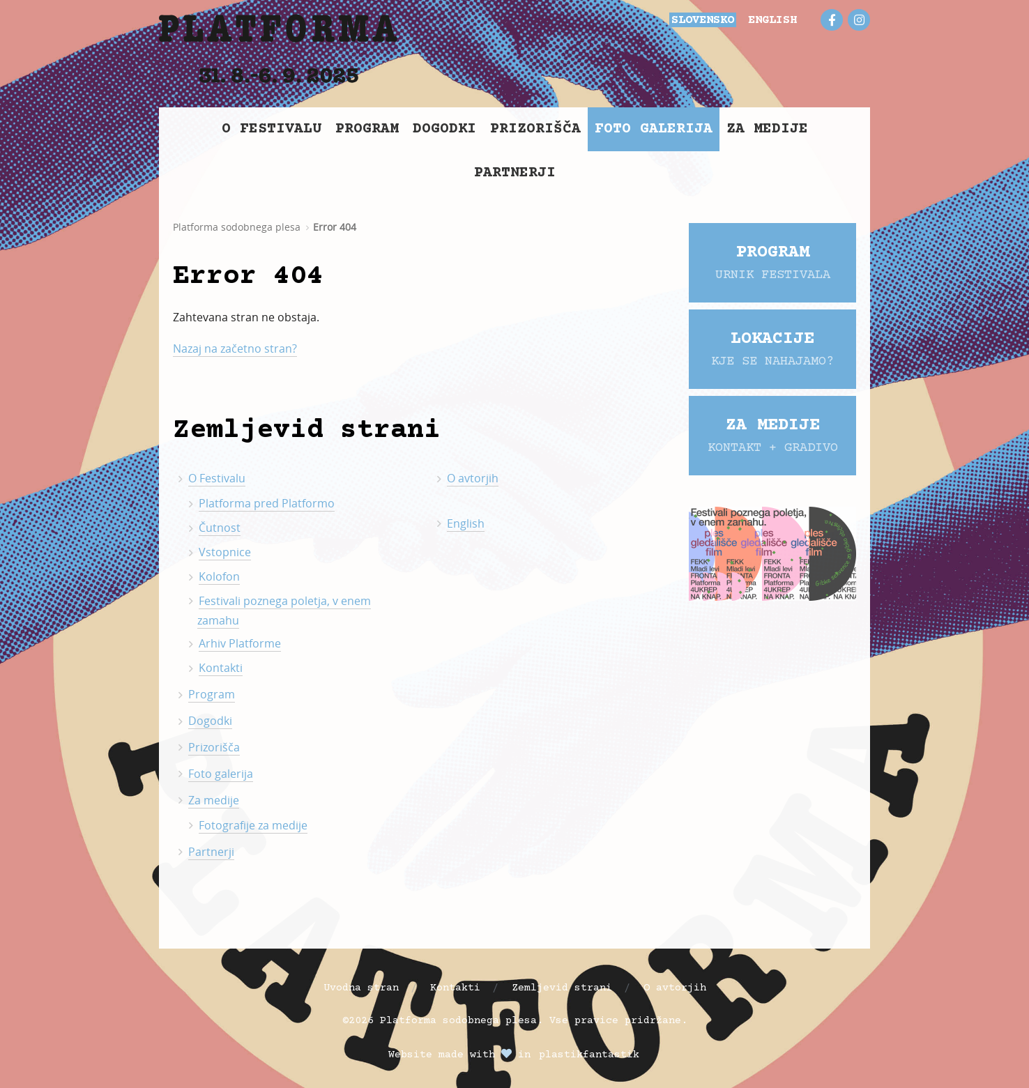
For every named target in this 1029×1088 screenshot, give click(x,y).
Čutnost (220, 527)
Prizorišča (535, 129)
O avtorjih (472, 478)
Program (367, 129)
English (466, 523)
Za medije (767, 129)
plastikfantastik (589, 1055)
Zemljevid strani (562, 988)
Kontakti (221, 667)
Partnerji (515, 173)
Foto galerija (653, 129)
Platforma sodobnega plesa (236, 227)
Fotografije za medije (253, 825)
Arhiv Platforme (240, 643)
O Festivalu (271, 129)
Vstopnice (225, 552)
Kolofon (219, 576)
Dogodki (444, 129)
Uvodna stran (361, 988)
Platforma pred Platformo (267, 503)
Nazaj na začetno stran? (235, 348)
